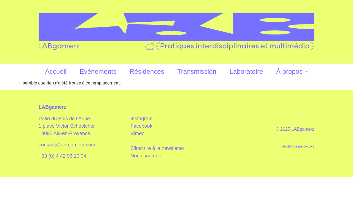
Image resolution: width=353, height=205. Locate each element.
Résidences (147, 71)
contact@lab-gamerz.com (67, 144)
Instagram (141, 118)
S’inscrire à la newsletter (157, 148)
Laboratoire (246, 71)
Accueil (55, 71)
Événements (98, 71)
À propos (292, 71)
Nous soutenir (145, 155)
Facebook (141, 126)
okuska (309, 146)
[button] (291, 72)
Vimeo (137, 133)
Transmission (196, 71)
